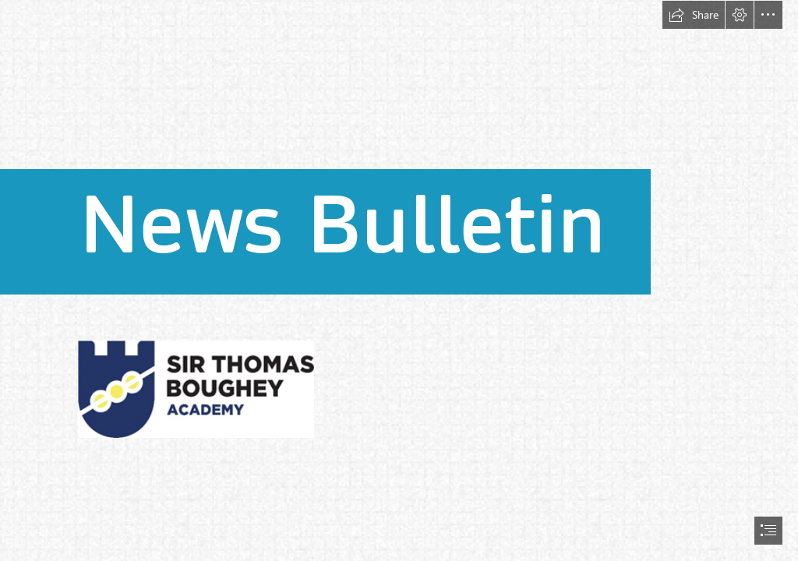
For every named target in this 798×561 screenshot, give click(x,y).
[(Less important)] (195, 388)
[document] (399, 280)
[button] (693, 15)
